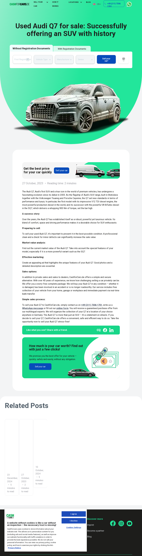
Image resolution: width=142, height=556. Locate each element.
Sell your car (62, 170)
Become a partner (95, 530)
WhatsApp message (32, 308)
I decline (74, 521)
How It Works (55, 4)
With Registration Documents (72, 49)
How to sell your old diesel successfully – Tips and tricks (113, 451)
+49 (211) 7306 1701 (114, 5)
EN (96, 4)
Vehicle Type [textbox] (42, 59)
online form (62, 308)
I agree (73, 514)
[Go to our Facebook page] (113, 523)
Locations (73, 2)
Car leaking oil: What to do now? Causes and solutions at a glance (24, 451)
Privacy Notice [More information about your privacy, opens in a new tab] (14, 548)
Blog (88, 2)
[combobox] (43, 59)
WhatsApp (129, 4)
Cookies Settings (73, 527)
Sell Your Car (38, 4)
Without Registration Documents (31, 48)
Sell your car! (106, 60)
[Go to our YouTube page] (129, 523)
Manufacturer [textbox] (63, 59)
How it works (123, 59)
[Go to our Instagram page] (121, 523)
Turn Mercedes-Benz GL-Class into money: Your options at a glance (70, 451)
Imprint (90, 525)
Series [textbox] (81, 59)
